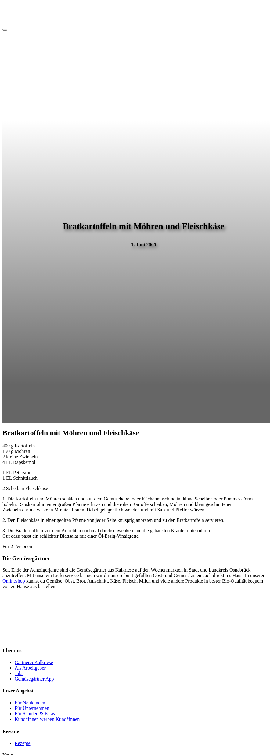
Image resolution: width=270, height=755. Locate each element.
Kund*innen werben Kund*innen (47, 719)
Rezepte (23, 743)
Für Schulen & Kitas (35, 713)
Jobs (19, 673)
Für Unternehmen (32, 708)
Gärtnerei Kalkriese (34, 662)
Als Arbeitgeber (30, 667)
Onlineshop (13, 580)
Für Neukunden (30, 702)
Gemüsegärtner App (34, 678)
